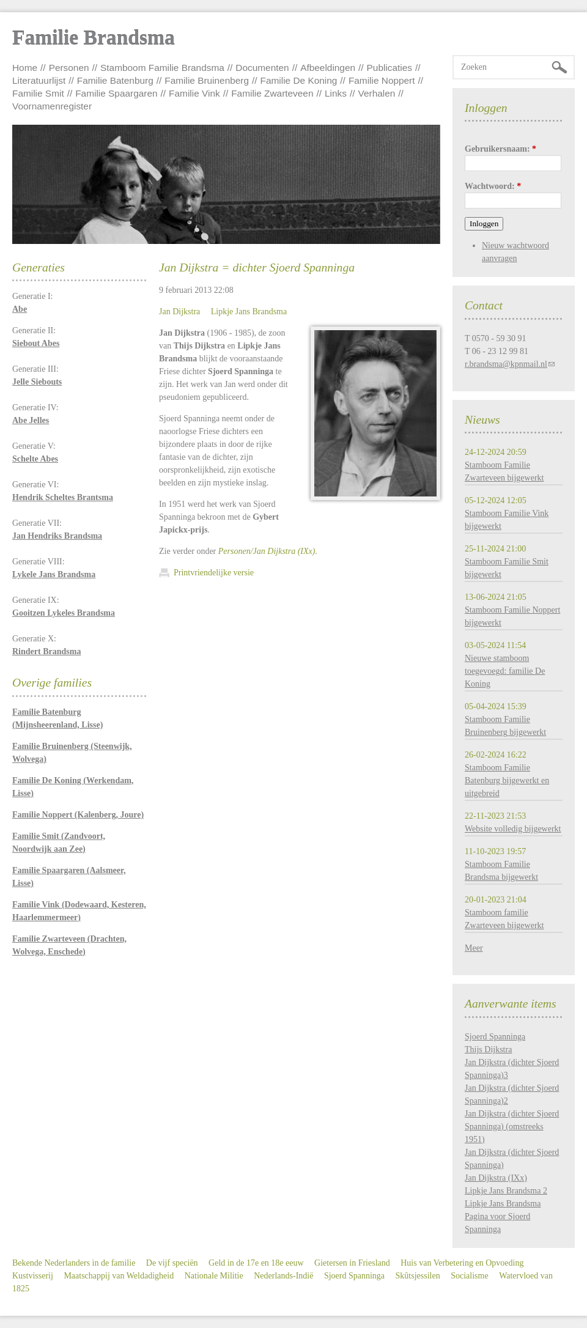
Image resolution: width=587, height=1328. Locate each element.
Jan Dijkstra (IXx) (496, 1177)
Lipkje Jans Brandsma (249, 311)
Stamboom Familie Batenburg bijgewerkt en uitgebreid (507, 780)
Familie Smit (38, 93)
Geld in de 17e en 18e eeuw (256, 1262)
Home (24, 67)
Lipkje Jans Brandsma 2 (506, 1190)
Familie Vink (194, 93)
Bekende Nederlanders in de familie (73, 1262)
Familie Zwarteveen (272, 93)
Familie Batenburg (115, 80)
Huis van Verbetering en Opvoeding (462, 1262)
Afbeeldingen (327, 67)
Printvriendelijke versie (214, 572)
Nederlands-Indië (283, 1275)
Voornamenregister (52, 106)
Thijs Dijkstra (488, 1049)
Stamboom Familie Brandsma (162, 67)
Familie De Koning (299, 80)
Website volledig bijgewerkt (513, 828)
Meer (474, 948)
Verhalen (377, 93)
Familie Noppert (382, 80)
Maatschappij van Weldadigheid (119, 1275)
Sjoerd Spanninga (495, 1036)
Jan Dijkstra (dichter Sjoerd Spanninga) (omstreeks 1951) (512, 1126)
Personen (69, 67)
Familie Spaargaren (116, 93)
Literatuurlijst (38, 80)
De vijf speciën (172, 1262)
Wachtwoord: (493, 186)
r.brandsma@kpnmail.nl (506, 364)
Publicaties (389, 67)
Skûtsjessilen (418, 1275)
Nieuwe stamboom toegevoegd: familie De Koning (505, 671)
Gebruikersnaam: (500, 148)
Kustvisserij (32, 1275)
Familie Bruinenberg (206, 80)
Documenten (262, 67)
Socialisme (469, 1275)
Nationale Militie (214, 1275)
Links (336, 93)
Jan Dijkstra (179, 311)
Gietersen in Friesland (352, 1262)
